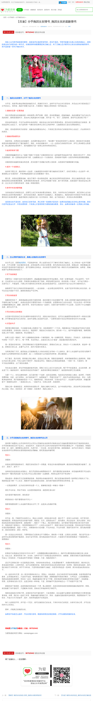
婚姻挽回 (33, 10)
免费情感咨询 (79, 2)
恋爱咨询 (47, 10)
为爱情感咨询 (43, 26)
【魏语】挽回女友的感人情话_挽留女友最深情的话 (24, 695)
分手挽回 (26, 10)
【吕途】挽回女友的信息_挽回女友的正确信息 (75, 695)
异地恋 (60, 10)
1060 (69, 26)
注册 (69, 2)
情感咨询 (7, 2)
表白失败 (53, 10)
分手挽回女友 (20, 17)
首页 (19, 10)
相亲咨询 (40, 10)
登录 (73, 2)
